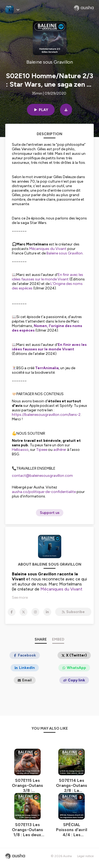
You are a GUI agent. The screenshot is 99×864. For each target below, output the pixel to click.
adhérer (59, 449)
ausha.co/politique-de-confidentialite (44, 492)
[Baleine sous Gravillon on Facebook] (12, 612)
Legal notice (85, 856)
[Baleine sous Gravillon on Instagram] (35, 612)
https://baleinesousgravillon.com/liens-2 (46, 414)
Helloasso (20, 449)
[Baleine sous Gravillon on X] (23, 612)
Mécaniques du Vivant (48, 248)
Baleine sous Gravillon (64, 253)
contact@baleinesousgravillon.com (42, 475)
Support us (49, 512)
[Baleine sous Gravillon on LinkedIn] (47, 612)
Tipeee (41, 449)
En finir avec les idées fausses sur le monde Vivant (47, 276)
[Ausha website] (84, 8)
